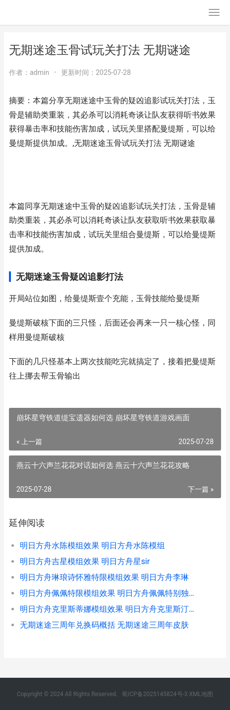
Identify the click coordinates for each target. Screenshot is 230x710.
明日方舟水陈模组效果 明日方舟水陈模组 (92, 545)
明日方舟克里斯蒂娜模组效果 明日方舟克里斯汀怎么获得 (110, 609)
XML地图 (201, 694)
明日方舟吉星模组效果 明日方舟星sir (85, 561)
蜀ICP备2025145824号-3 (154, 694)
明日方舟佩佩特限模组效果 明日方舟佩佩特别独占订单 (110, 593)
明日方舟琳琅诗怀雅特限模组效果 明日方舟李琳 (104, 577)
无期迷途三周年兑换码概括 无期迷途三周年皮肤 (104, 625)
